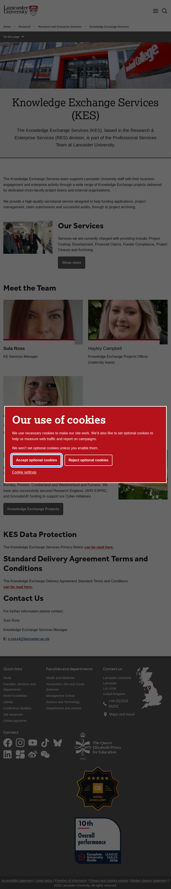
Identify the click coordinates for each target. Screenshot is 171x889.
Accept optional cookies (36, 460)
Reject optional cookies (88, 460)
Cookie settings (24, 472)
